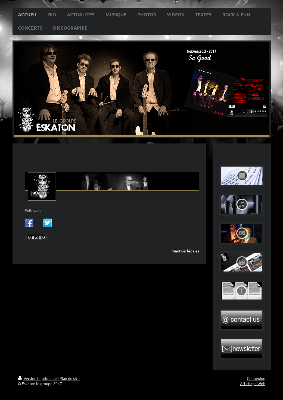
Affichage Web (252, 383)
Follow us (33, 210)
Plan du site (70, 378)
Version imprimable (38, 378)
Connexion (256, 378)
